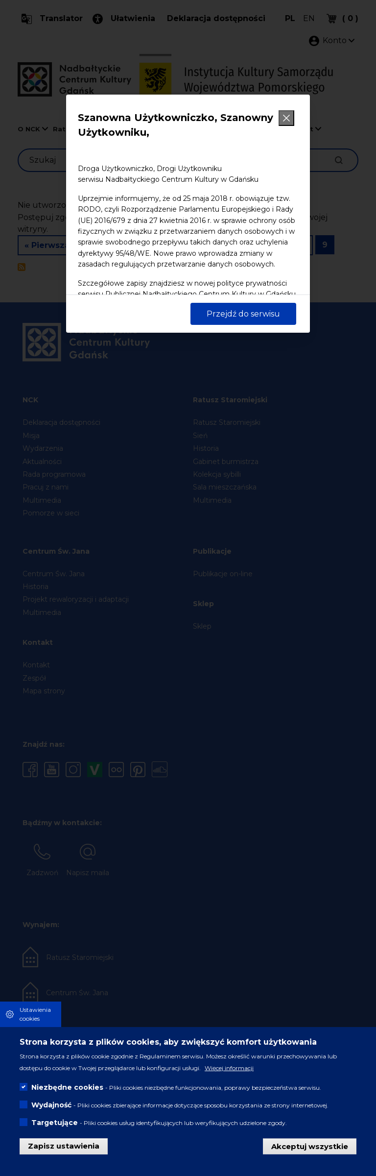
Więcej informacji (229, 1069)
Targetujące (54, 1123)
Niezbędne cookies (67, 1088)
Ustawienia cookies (35, 1015)
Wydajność (51, 1106)
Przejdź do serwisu (243, 313)
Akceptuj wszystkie (309, 1147)
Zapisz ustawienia (63, 1147)
